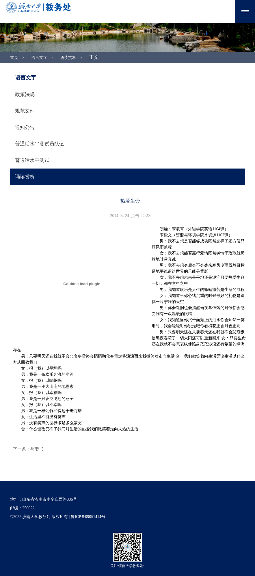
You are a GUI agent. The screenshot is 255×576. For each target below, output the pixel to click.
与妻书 (36, 449)
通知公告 (25, 127)
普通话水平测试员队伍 (39, 144)
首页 (14, 57)
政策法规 (25, 94)
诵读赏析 (68, 57)
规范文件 (25, 111)
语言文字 (39, 57)
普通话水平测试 (32, 160)
